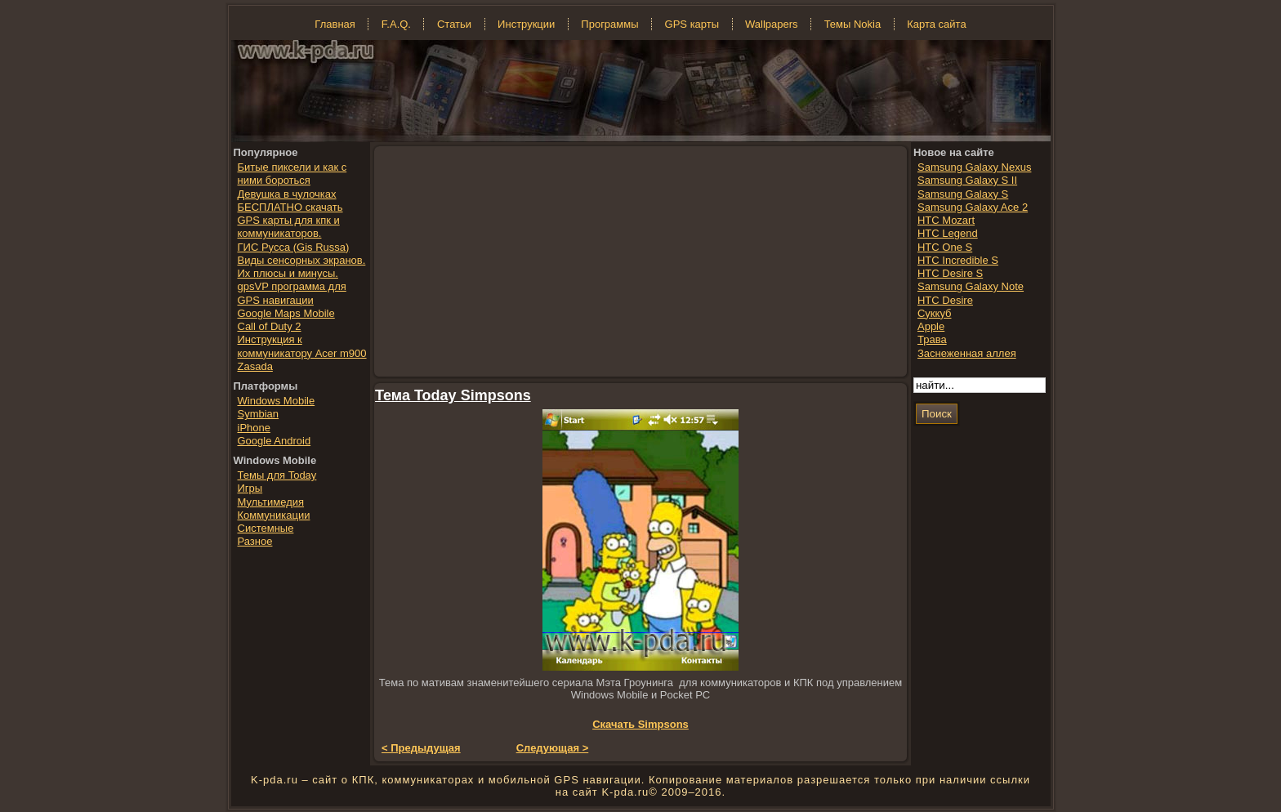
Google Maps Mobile (286, 313)
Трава (932, 339)
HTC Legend (947, 233)
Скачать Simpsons (640, 724)
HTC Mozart (946, 220)
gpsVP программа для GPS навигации (292, 293)
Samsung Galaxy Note (970, 286)
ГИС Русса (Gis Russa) (294, 247)
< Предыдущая (421, 748)
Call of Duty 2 (269, 326)
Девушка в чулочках (287, 194)
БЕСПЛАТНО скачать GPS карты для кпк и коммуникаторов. (290, 220)
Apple (930, 326)
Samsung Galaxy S (962, 194)
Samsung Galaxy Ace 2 (972, 207)
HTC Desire (945, 300)
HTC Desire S (950, 273)
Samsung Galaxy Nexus (974, 167)
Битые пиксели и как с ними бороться (292, 173)
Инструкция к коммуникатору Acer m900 (302, 346)
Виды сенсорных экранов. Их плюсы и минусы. (302, 266)
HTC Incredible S (957, 260)
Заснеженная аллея (966, 353)
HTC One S (944, 247)
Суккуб (934, 313)
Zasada (255, 366)
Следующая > (552, 748)
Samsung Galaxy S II (967, 180)
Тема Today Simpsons (453, 395)
